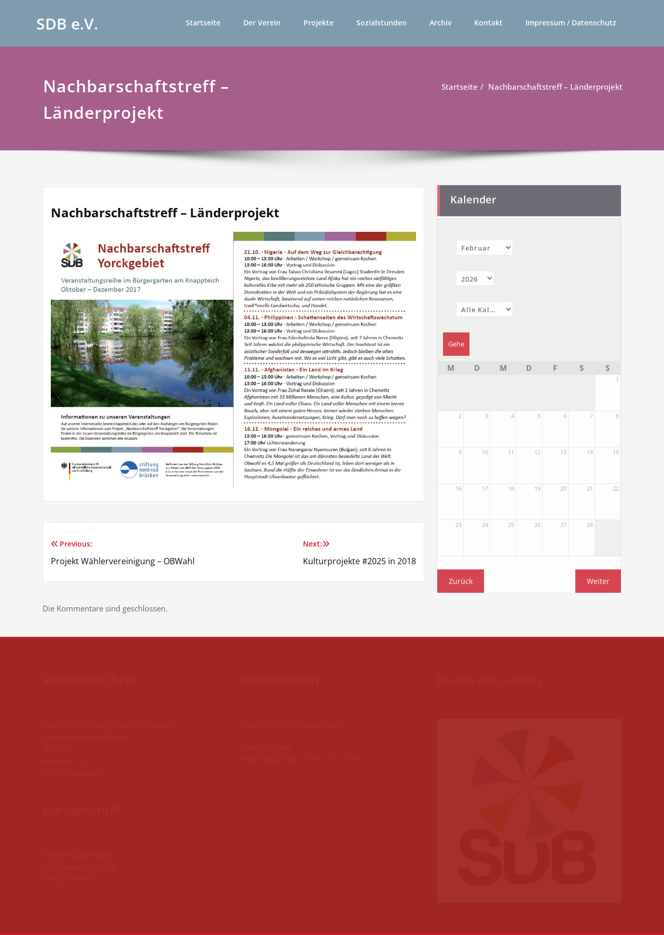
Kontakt (488, 22)
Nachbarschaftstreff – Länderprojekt (557, 86)
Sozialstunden (381, 22)
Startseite (203, 22)
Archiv (440, 22)
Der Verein (262, 22)
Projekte (318, 22)
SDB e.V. (67, 23)
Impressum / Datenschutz (570, 22)
